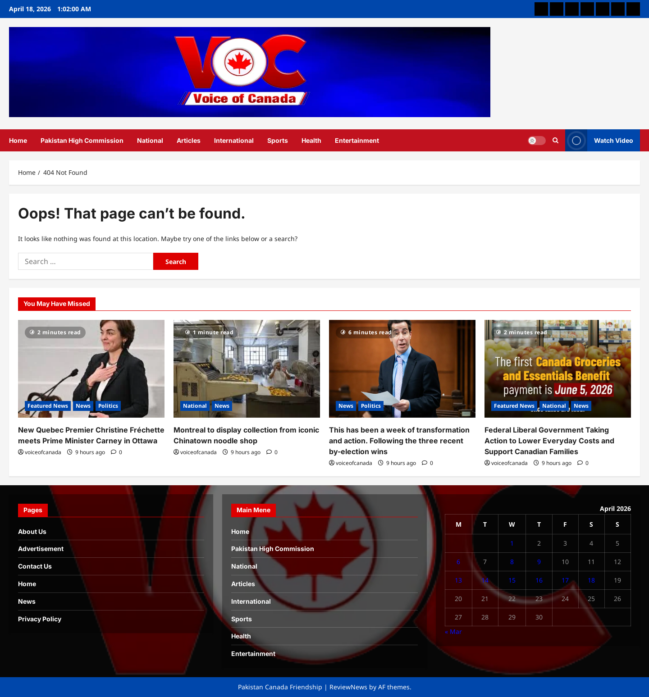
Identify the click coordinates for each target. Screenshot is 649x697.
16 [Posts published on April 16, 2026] (539, 580)
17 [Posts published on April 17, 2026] (565, 580)
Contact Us (35, 566)
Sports (277, 140)
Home (18, 140)
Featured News (47, 406)
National (150, 140)
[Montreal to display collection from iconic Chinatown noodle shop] (247, 369)
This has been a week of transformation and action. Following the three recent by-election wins (399, 440)
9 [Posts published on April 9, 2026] (539, 561)
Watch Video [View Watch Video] (599, 140)
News (83, 406)
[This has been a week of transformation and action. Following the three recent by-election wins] (402, 369)
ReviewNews (348, 687)
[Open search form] (555, 140)
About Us (32, 531)
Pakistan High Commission (82, 140)
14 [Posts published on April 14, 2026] (485, 580)
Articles (189, 140)
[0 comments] (116, 452)
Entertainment (357, 140)
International (234, 140)
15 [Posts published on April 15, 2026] (512, 580)
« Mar (453, 631)
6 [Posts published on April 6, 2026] (458, 561)
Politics (108, 406)
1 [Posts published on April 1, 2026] (512, 543)
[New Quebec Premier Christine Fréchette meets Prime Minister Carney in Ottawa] (91, 369)
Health (311, 140)
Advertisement (41, 548)
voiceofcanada (43, 452)
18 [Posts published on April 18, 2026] (591, 580)
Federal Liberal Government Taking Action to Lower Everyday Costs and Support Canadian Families (549, 440)
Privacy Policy (39, 619)
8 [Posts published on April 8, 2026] (512, 561)
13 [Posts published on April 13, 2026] (458, 580)
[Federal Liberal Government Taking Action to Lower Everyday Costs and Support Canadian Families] (557, 369)
